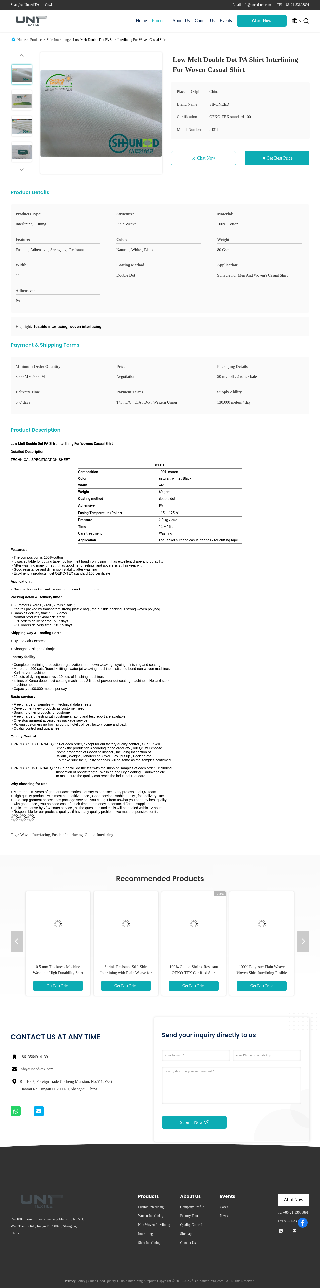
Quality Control (191, 1225)
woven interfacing (35, 835)
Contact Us (205, 20)
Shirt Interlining (58, 40)
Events (226, 20)
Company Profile (192, 1207)
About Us (181, 20)
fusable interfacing (67, 835)
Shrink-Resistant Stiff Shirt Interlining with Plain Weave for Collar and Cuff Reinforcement (126, 973)
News (224, 1216)
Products (159, 20)
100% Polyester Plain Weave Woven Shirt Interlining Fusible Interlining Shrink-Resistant (262, 973)
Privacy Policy (75, 1281)
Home (141, 20)
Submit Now (194, 1122)
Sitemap (186, 1234)
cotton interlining (99, 835)
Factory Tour (189, 1216)
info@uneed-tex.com (36, 1069)
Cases (224, 1207)
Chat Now (262, 21)
